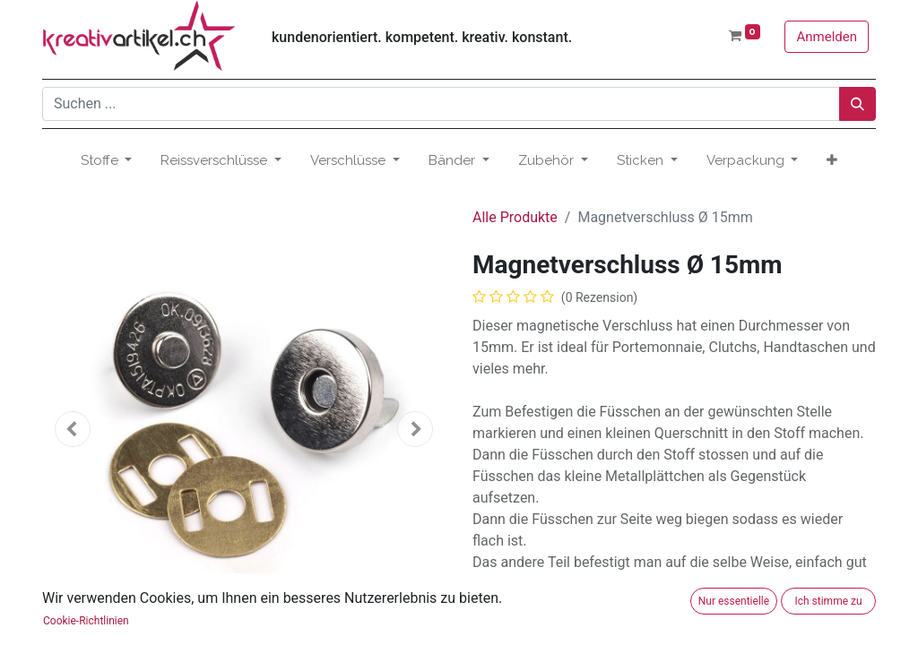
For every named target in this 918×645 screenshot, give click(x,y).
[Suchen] (857, 104)
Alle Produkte (515, 217)
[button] (832, 160)
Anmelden (826, 37)
